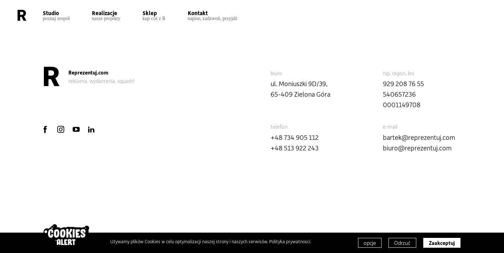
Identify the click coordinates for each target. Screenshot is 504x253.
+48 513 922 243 (295, 147)
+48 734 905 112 (295, 137)
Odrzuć (402, 242)
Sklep (154, 15)
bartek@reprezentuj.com (419, 137)
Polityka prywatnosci (289, 241)
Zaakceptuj (442, 242)
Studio (56, 15)
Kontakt (213, 15)
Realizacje (106, 15)
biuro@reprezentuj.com (417, 147)
